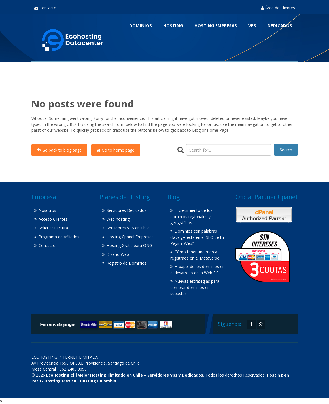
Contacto (45, 7)
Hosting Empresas (215, 25)
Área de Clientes (278, 7)
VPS (252, 25)
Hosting (173, 25)
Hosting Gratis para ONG (129, 245)
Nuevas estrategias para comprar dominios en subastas (194, 287)
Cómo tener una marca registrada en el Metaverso (195, 255)
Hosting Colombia (98, 381)
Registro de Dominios (127, 263)
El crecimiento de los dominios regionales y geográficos (191, 216)
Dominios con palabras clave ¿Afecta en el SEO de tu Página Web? (197, 237)
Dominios (140, 25)
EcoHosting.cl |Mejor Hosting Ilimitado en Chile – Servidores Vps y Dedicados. (125, 375)
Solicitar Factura (53, 228)
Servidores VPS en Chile (128, 228)
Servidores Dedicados (127, 210)
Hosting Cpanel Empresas (130, 236)
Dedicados (280, 25)
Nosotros (47, 210)
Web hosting (118, 219)
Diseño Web (118, 254)
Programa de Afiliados (59, 236)
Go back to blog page (59, 150)
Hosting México (60, 381)
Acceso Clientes (53, 219)
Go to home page (115, 150)
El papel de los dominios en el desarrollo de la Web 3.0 (197, 269)
